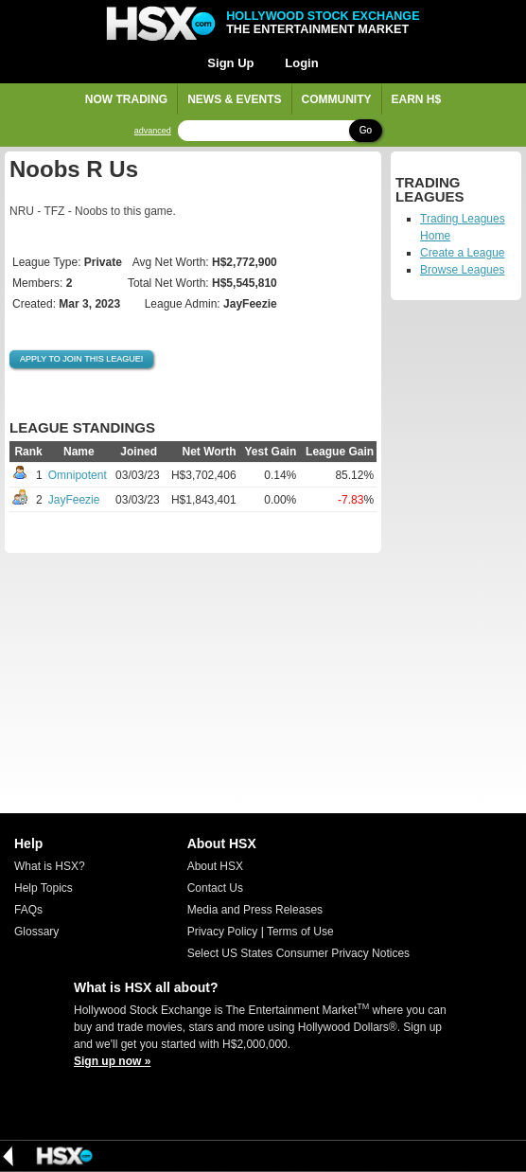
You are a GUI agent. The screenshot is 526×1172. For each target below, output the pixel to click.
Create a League (462, 252)
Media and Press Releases (255, 909)
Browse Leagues (462, 269)
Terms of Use (300, 931)
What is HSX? (49, 866)
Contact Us (215, 888)
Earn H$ (417, 99)
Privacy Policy (222, 931)
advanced (152, 131)
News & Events (234, 99)
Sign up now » (112, 1061)
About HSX (215, 866)
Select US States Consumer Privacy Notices (298, 953)
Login (301, 63)
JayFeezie (74, 499)
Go (365, 130)
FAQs (28, 909)
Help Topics (43, 888)
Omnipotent (77, 475)
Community (337, 99)
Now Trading (126, 99)
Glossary (36, 931)
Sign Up (230, 63)
